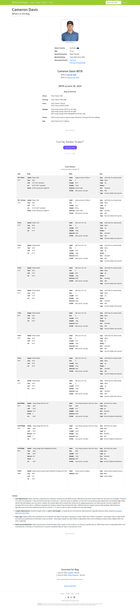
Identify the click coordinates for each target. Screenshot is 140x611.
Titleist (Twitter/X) (73, 575)
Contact (77, 594)
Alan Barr (68, 600)
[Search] (113, 2)
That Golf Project (20, 2)
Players (38, 2)
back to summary (70, 586)
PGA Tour (73, 60)
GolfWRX (70, 573)
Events (44, 2)
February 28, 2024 (73, 77)
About (51, 2)
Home (32, 2)
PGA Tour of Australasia (78, 63)
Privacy (68, 594)
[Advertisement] (70, 548)
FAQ (63, 579)
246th (72, 57)
